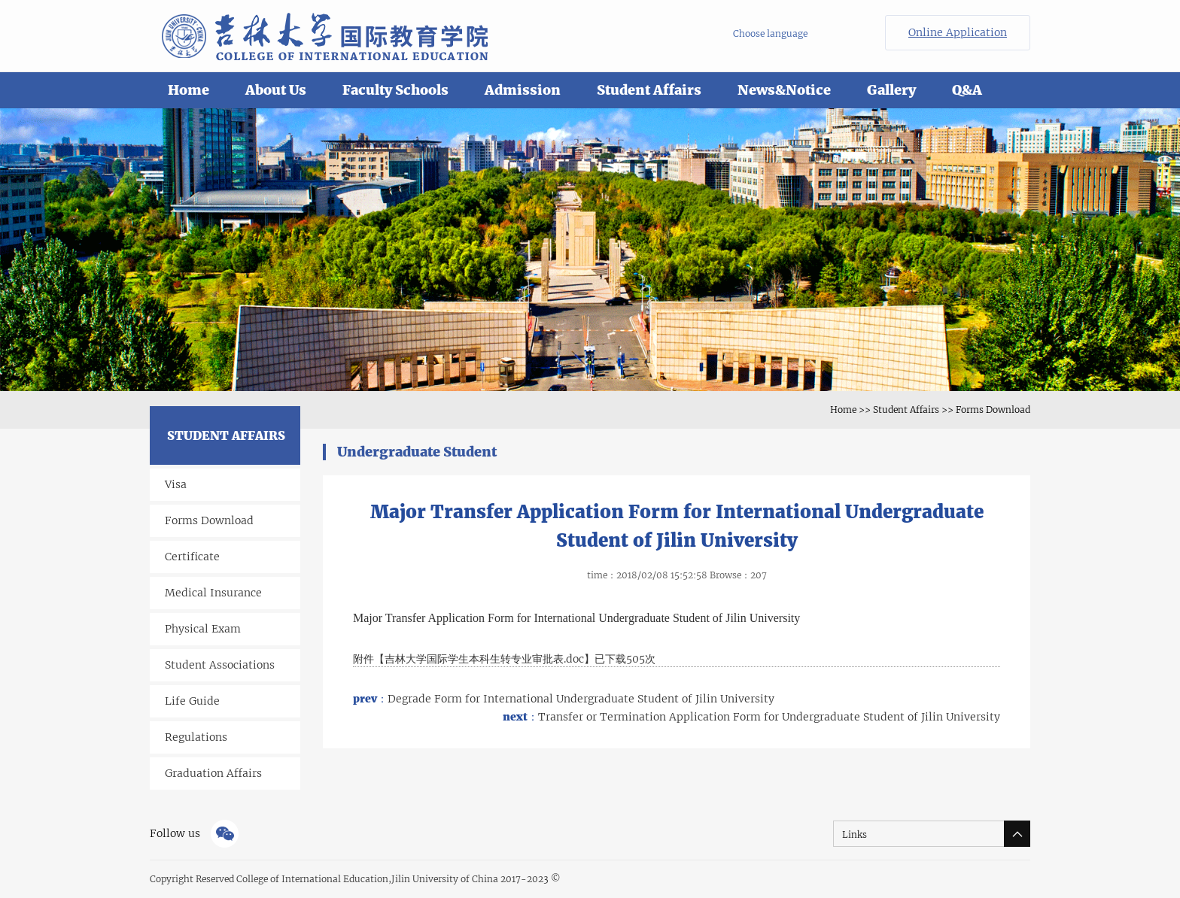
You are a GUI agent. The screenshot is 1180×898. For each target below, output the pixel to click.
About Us (275, 90)
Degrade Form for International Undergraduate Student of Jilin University (563, 698)
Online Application (957, 32)
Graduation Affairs (213, 773)
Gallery (891, 90)
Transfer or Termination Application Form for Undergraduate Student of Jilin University (751, 717)
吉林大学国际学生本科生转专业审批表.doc (484, 659)
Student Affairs (649, 90)
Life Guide (192, 701)
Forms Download (993, 409)
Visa (176, 484)
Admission (523, 90)
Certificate (192, 556)
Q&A (967, 90)
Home (188, 90)
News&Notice (784, 90)
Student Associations (220, 665)
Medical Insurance (213, 592)
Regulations (196, 737)
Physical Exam (203, 629)
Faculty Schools (395, 90)
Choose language (770, 33)
